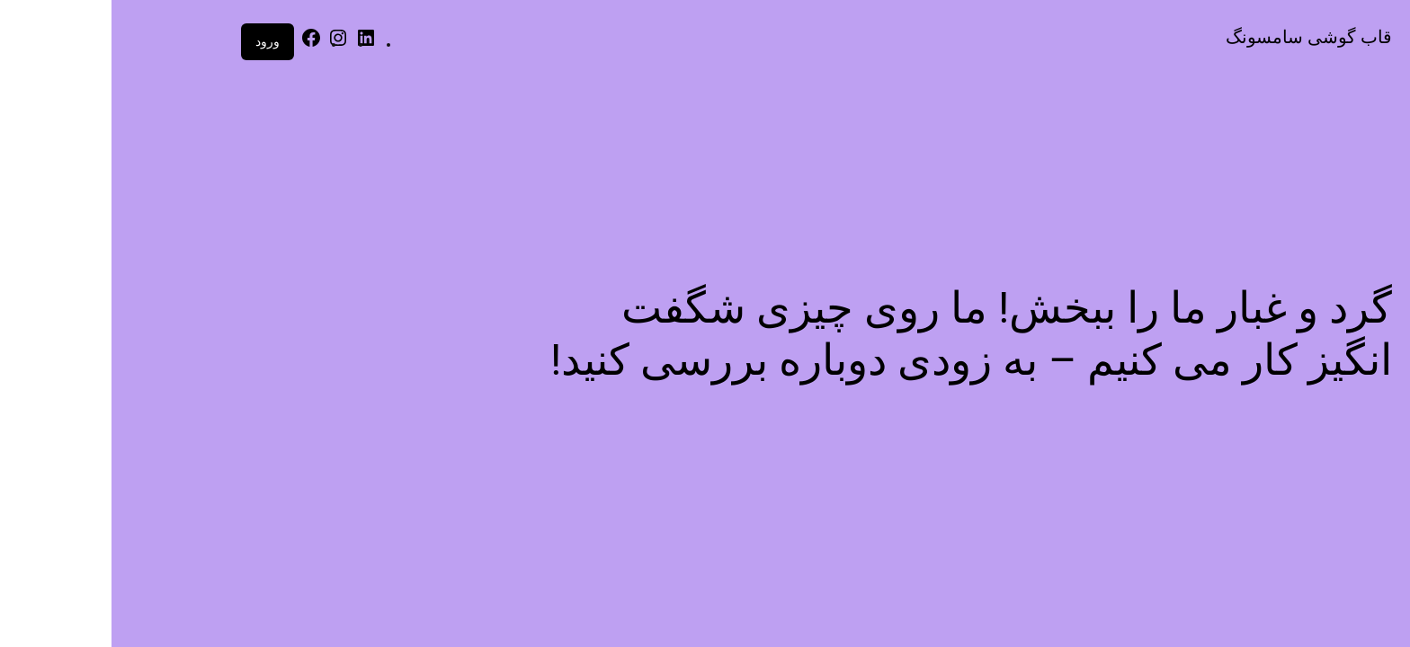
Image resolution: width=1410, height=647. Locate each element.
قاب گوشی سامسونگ (1197, 37)
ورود (156, 41)
